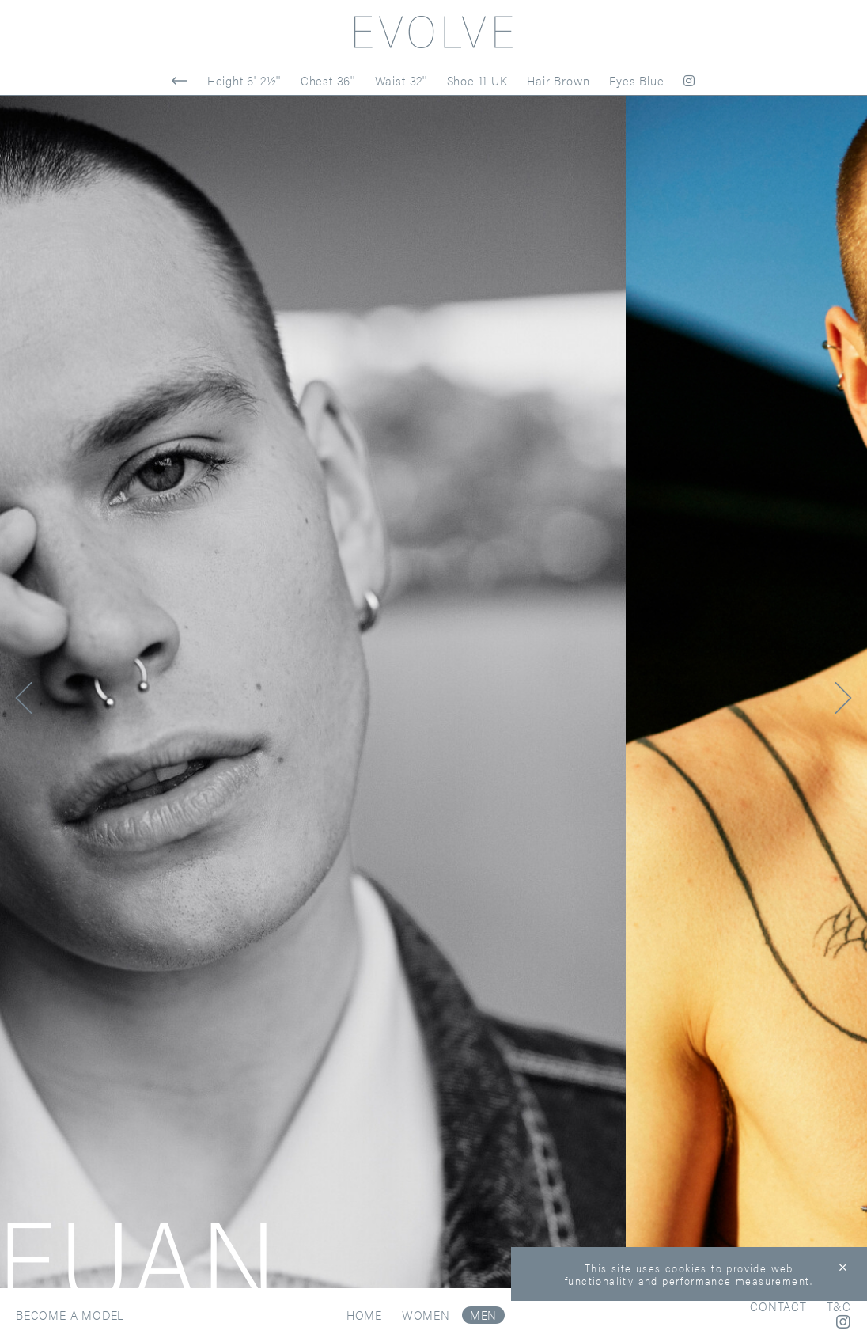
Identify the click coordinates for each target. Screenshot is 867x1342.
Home (364, 1315)
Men (483, 1315)
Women (426, 1315)
